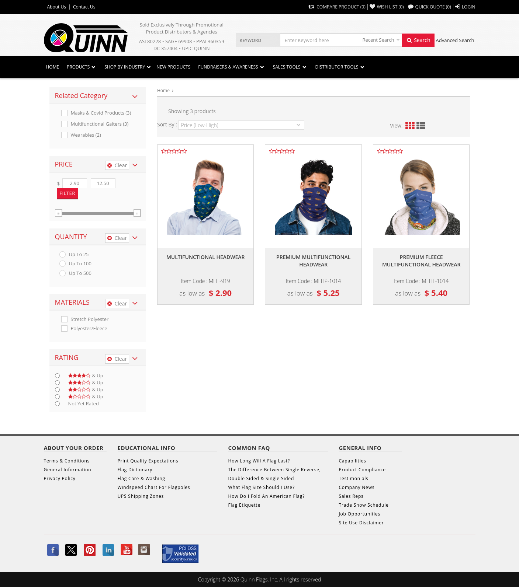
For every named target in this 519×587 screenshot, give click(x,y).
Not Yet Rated (83, 404)
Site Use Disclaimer (361, 523)
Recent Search (378, 39)
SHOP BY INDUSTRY (124, 67)
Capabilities (352, 461)
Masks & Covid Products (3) (101, 113)
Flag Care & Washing (141, 478)
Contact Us (84, 7)
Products (78, 67)
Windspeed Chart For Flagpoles (154, 487)
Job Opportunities (359, 514)
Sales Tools (287, 67)
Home (52, 67)
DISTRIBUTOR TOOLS (337, 67)
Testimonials (354, 478)
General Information (67, 470)
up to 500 (80, 273)
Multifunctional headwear (205, 257)
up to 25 (79, 254)
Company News (357, 487)
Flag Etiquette (244, 505)
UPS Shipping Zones (141, 496)
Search (418, 39)
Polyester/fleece (89, 328)
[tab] (97, 95)
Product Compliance (362, 470)
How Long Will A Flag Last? (259, 461)
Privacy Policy (60, 478)
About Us (56, 7)
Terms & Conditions (67, 461)
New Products (173, 67)
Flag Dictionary (135, 470)
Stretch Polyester (90, 319)
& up (85, 376)
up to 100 (80, 264)
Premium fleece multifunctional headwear (421, 261)
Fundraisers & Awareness (228, 67)
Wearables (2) (86, 135)
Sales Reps (351, 496)
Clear (117, 165)
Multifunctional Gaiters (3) (100, 124)
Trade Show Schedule (364, 505)
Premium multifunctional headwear (313, 261)
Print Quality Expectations (148, 461)
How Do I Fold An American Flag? (266, 496)
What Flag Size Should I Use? (261, 487)
